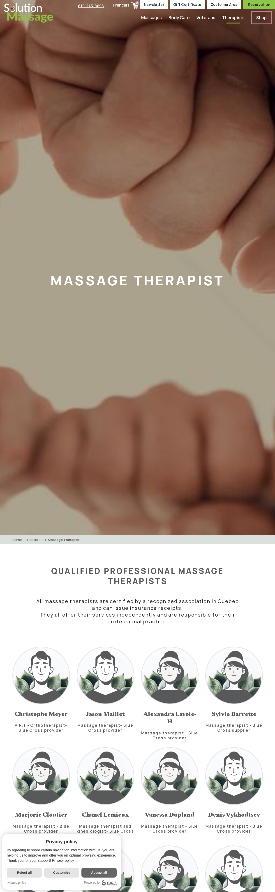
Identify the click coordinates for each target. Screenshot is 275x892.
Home (17, 539)
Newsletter (154, 4)
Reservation (259, 4)
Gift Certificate (187, 4)
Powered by (100, 882)
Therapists (233, 18)
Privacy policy (63, 860)
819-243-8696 (90, 5)
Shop (261, 18)
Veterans (205, 18)
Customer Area (224, 4)
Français (121, 5)
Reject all (24, 872)
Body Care (179, 18)
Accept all (99, 872)
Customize (61, 872)
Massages (151, 18)
